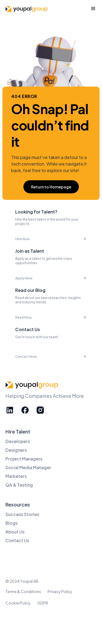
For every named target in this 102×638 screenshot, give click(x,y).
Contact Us (17, 540)
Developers (17, 441)
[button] (93, 8)
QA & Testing (19, 485)
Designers (16, 450)
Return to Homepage (51, 186)
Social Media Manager (28, 467)
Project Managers (23, 459)
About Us (14, 532)
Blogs (11, 523)
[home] (27, 8)
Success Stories (22, 514)
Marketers (16, 476)
